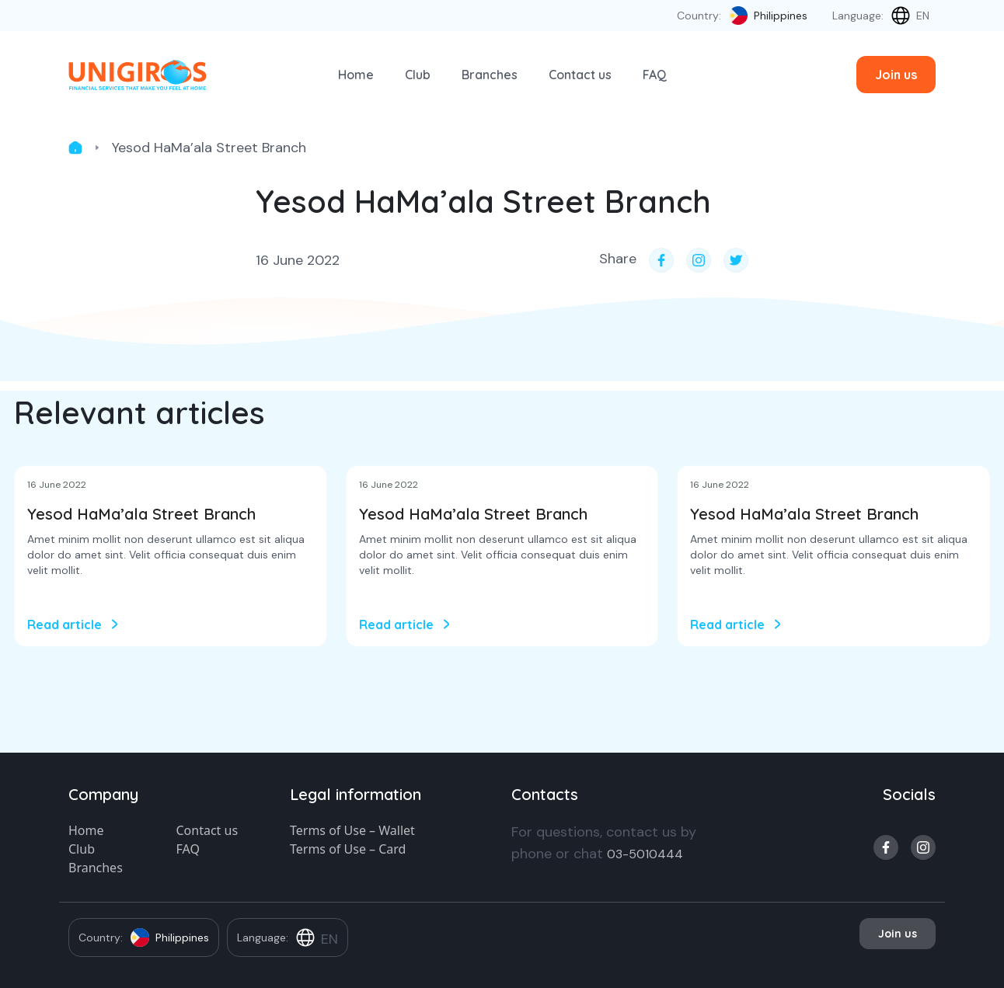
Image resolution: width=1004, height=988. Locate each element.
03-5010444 (645, 854)
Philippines (780, 16)
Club (418, 74)
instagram (923, 847)
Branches (490, 74)
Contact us (580, 74)
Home (356, 74)
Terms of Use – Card (348, 849)
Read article (64, 624)
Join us (896, 74)
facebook (885, 847)
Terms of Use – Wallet (352, 830)
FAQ (655, 74)
